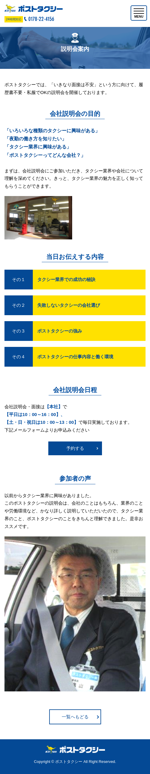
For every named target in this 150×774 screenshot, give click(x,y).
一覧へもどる (75, 716)
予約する (75, 448)
